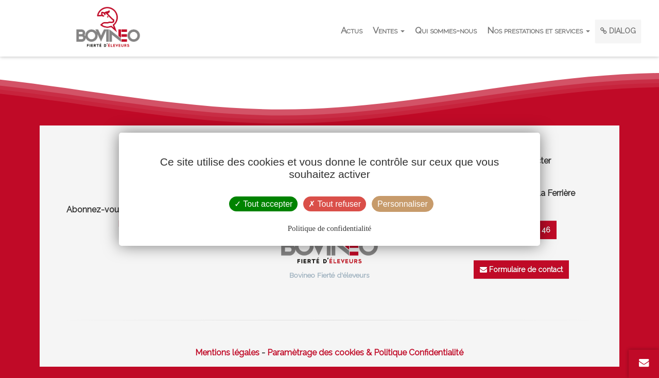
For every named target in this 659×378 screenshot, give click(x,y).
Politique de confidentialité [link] (329, 228)
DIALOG (618, 31)
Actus (351, 30)
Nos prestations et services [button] (538, 30)
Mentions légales (227, 352)
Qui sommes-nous (446, 30)
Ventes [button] (389, 30)
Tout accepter (263, 204)
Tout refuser (334, 204)
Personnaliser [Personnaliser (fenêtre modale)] (402, 204)
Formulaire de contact (521, 269)
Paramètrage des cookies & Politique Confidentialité (365, 352)
